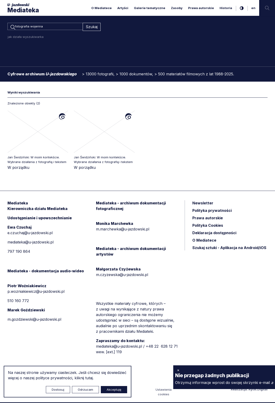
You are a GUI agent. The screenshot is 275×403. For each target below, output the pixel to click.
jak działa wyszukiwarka (26, 37)
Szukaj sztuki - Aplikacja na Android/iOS (229, 248)
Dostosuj (58, 389)
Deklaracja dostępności (214, 233)
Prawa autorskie (201, 8)
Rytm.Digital (258, 390)
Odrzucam (85, 389)
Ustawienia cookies (164, 392)
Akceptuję (114, 389)
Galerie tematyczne (149, 8)
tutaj (89, 378)
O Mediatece (101, 8)
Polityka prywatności (212, 211)
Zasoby (177, 8)
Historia (226, 8)
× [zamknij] (178, 370)
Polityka (207, 226)
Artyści (122, 8)
